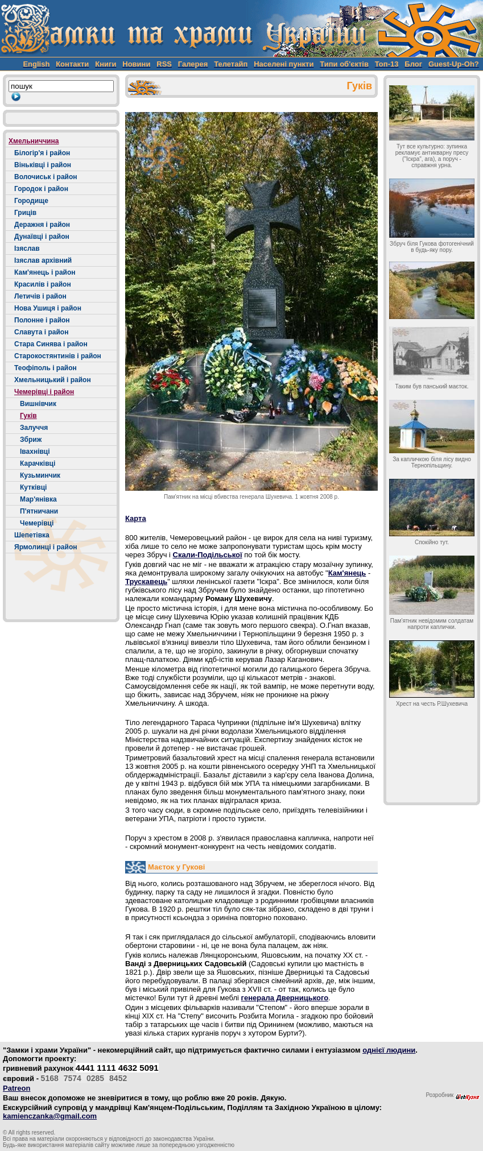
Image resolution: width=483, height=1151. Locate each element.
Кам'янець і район (45, 272)
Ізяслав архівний (43, 260)
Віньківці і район (42, 165)
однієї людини (388, 1050)
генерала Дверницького (285, 997)
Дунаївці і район (41, 237)
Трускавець (146, 581)
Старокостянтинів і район (57, 356)
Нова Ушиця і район (47, 308)
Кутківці (33, 487)
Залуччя (34, 428)
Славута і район (41, 332)
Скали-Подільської (207, 554)
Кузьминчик (40, 475)
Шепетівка (31, 535)
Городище (31, 201)
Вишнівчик (38, 404)
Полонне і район (42, 320)
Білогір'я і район (42, 153)
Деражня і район (42, 225)
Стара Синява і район (51, 344)
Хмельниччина (34, 141)
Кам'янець (347, 573)
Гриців (25, 213)
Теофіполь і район (45, 368)
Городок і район (41, 189)
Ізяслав (27, 248)
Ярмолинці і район (45, 547)
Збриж (31, 440)
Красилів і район (42, 284)
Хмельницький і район (52, 380)
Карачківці (37, 463)
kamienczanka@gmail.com (50, 1116)
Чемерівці (36, 523)
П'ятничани (39, 511)
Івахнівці (35, 452)
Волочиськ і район (45, 177)
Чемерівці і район (44, 392)
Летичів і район (40, 296)
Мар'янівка (38, 499)
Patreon (16, 1088)
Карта (135, 518)
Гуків (28, 416)
